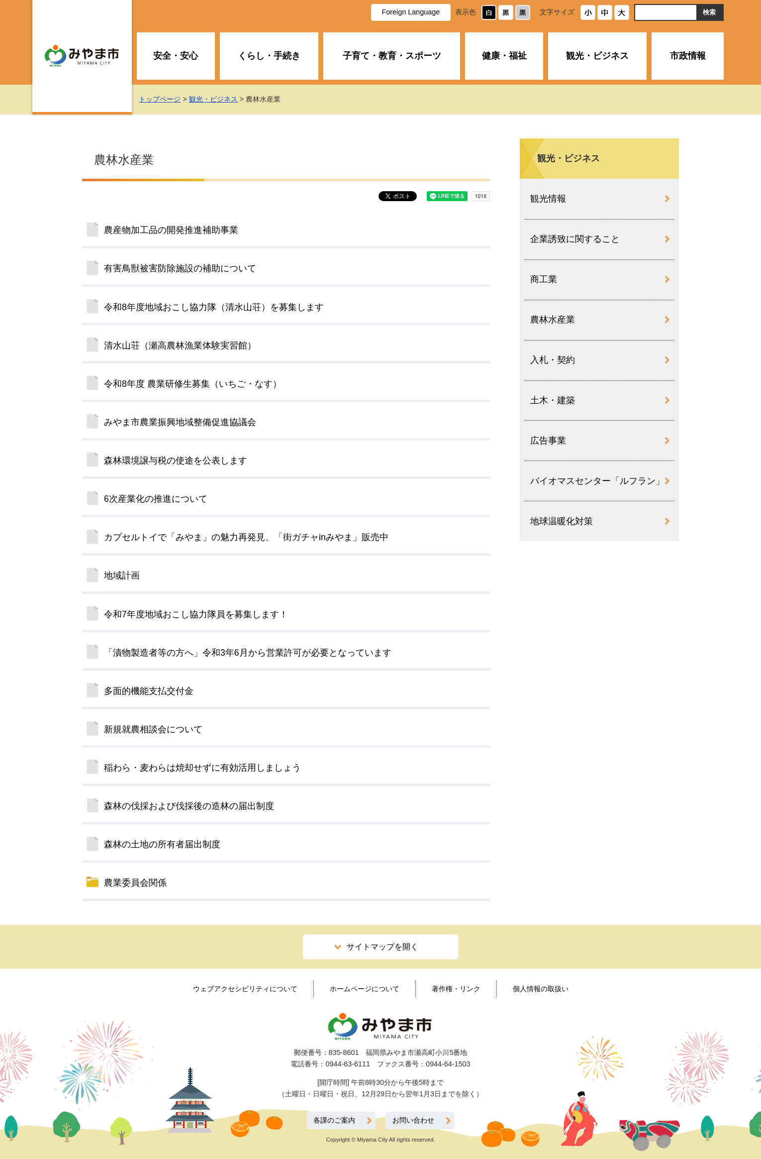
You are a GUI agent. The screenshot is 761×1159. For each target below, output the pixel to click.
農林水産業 (552, 320)
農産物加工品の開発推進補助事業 (171, 230)
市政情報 (688, 56)
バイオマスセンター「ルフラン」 (597, 481)
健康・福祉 (504, 56)
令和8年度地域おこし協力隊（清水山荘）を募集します (214, 307)
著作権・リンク (456, 989)
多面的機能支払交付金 (148, 691)
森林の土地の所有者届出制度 (162, 844)
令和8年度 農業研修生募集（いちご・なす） (193, 384)
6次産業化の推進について (155, 499)
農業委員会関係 (135, 883)
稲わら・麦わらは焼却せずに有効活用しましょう (202, 768)
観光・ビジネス (597, 56)
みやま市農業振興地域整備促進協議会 (180, 422)
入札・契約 (552, 360)
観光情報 (548, 199)
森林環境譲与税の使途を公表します (175, 460)
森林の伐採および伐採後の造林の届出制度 (189, 806)
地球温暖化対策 (561, 521)
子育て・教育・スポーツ (392, 56)
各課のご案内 (334, 1120)
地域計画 (122, 575)
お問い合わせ (413, 1120)
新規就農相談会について (153, 729)
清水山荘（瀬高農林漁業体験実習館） (180, 345)
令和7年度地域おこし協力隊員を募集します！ (196, 614)
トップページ (160, 99)
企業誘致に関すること (575, 239)
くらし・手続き (269, 56)
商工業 (543, 279)
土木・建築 (552, 400)
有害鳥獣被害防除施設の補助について (180, 268)
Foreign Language (410, 12)
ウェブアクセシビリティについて (245, 989)
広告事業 (548, 441)
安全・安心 (175, 56)
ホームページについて (364, 989)
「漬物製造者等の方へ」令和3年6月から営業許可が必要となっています (247, 653)
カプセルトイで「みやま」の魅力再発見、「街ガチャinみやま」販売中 (246, 537)
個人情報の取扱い (541, 989)
